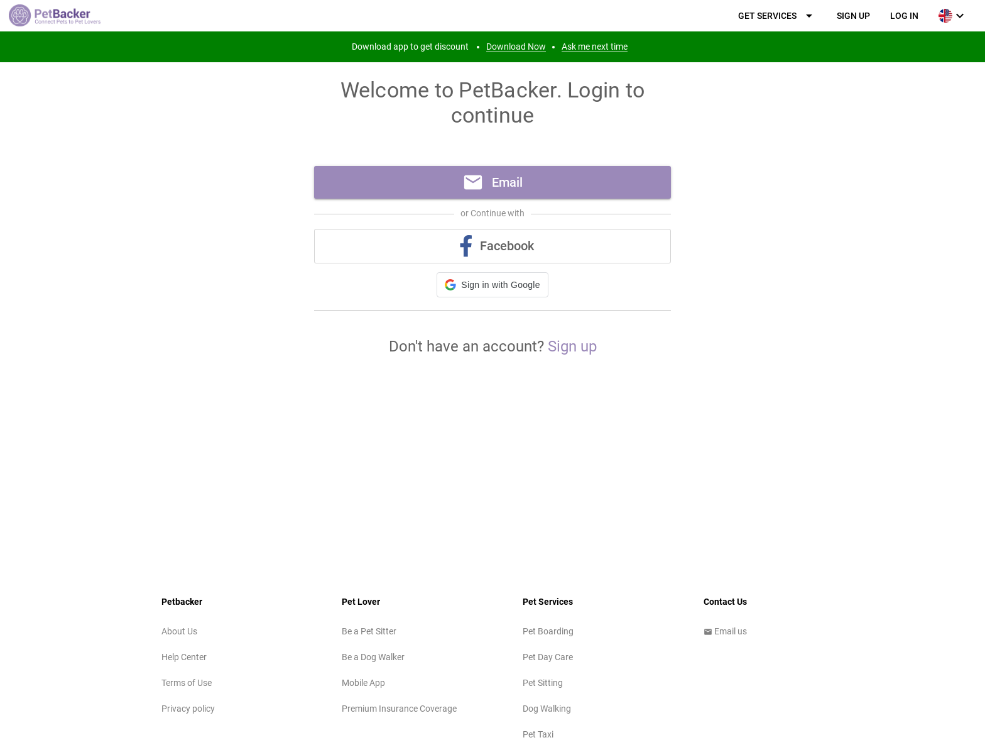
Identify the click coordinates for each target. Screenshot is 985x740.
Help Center (184, 657)
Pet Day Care (548, 657)
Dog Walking (547, 709)
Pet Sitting (543, 683)
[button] (492, 284)
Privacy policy (188, 709)
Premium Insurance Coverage (399, 709)
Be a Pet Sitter (369, 631)
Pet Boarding (548, 631)
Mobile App (363, 683)
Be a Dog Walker (373, 657)
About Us (179, 631)
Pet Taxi (538, 734)
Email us (725, 631)
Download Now (516, 46)
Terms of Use (186, 683)
